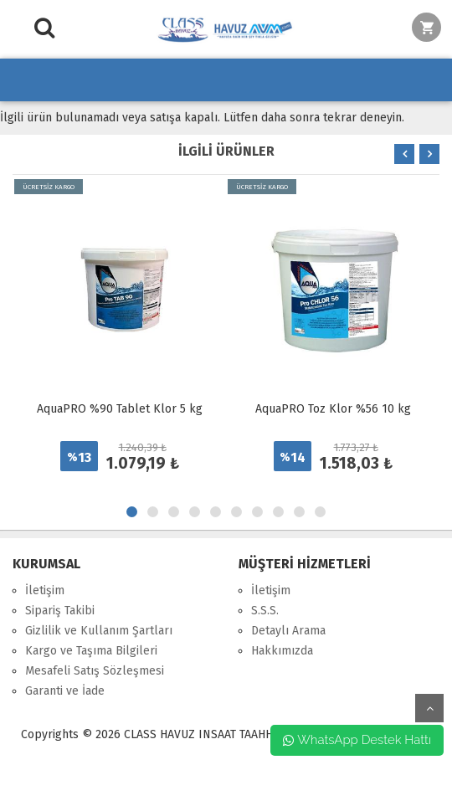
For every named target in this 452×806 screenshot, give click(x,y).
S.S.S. (265, 610)
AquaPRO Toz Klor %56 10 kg (333, 409)
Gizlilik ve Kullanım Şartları (98, 631)
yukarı (429, 708)
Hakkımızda (282, 651)
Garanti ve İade (65, 691)
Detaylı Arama (288, 631)
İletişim (44, 590)
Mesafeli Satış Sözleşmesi (94, 671)
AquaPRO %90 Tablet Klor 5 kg (120, 409)
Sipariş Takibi (60, 610)
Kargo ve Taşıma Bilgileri (91, 651)
